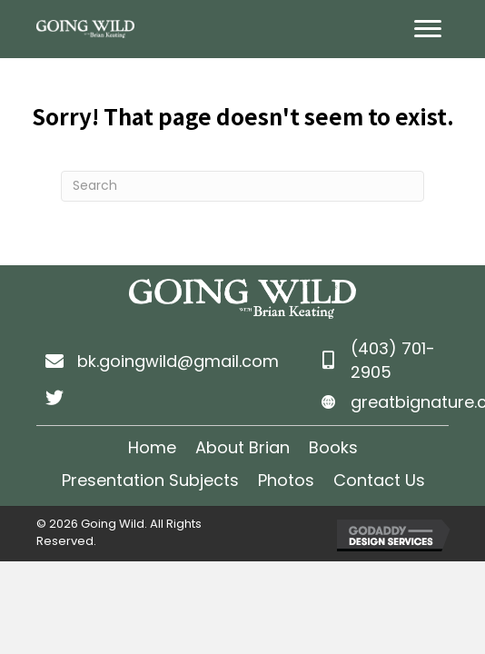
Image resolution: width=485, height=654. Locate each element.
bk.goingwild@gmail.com (178, 361)
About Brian (242, 447)
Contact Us (379, 480)
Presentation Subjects (150, 480)
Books (333, 447)
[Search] (242, 186)
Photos (286, 480)
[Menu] (428, 29)
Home (152, 447)
